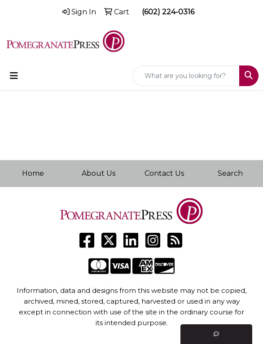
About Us (98, 173)
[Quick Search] (186, 75)
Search (230, 173)
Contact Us (164, 173)
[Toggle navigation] (13, 76)
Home (33, 173)
